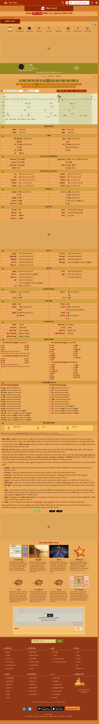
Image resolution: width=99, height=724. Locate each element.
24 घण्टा (51, 76)
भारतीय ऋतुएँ (56, 678)
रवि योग (46, 457)
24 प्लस (58, 76)
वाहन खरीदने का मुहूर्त (58, 659)
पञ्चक (77, 652)
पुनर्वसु (69, 138)
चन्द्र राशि (14, 192)
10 (52, 84)
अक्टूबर (63, 80)
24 (47, 87)
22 (39, 87)
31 (74, 87)
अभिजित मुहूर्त (12, 256)
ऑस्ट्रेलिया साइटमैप (53, 716)
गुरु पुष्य (8, 694)
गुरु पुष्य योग (20, 457)
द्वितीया (20, 141)
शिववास (14, 313)
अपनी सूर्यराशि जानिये (58, 688)
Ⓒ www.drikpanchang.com (83, 691)
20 (31, 87)
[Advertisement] (49, 48)
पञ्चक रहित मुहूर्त (14, 385)
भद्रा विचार (78, 659)
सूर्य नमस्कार (13, 497)
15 (72, 84)
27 (58, 87)
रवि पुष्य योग (13, 457)
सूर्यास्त (63, 129)
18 (23, 87)
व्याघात (20, 144)
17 (80, 84)
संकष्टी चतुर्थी (38, 502)
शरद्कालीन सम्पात (10, 665)
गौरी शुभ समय (33, 681)
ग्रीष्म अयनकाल (10, 662)
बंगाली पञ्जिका (56, 694)
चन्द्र (10, 495)
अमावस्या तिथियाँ (33, 655)
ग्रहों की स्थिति (32, 659)
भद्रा (73, 455)
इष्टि (44, 72)
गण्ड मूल (81, 455)
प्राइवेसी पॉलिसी (84, 692)
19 (27, 87)
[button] (79, 3)
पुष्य (69, 141)
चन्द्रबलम (16, 342)
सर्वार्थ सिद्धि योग (29, 457)
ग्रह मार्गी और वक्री (33, 665)
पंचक (76, 455)
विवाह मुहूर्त (55, 652)
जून (44, 80)
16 (76, 84)
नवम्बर (68, 80)
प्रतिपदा (20, 138)
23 (43, 87)
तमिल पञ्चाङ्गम (33, 678)
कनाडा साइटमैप (69, 716)
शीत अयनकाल (9, 668)
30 (70, 87)
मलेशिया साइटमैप (44, 716)
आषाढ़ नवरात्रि (39, 72)
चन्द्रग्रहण (8, 655)
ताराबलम (65, 342)
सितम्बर (57, 80)
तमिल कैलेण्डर (32, 684)
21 (35, 87)
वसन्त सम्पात (9, 659)
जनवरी (24, 80)
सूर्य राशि (14, 198)
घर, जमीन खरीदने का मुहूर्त (59, 662)
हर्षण (20, 147)
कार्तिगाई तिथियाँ (33, 688)
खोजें (59, 641)
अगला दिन (82, 90)
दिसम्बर (73, 80)
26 (54, 87)
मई (41, 80)
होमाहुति (14, 304)
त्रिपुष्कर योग (53, 72)
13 (64, 84)
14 (68, 84)
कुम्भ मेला (55, 697)
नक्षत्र (64, 138)
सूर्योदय (14, 129)
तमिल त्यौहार (32, 691)
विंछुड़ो (85, 455)
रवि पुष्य (8, 691)
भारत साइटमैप (61, 716)
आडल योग (59, 72)
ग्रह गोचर (31, 668)
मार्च (33, 80)
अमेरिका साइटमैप (29, 716)
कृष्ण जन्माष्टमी (49, 502)
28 (62, 87)
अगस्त (52, 80)
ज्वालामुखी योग (53, 457)
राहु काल (78, 662)
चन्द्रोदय (14, 132)
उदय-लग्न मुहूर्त (62, 385)
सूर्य (12, 495)
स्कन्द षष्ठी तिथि (33, 694)
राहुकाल (14, 271)
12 (60, 84)
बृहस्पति (18, 495)
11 (56, 84)
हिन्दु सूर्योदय (56, 681)
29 (66, 87)
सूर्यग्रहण (8, 652)
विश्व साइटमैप (49, 714)
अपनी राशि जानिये (57, 684)
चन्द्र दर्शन (48, 72)
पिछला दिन (61, 90)
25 (51, 87)
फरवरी (29, 80)
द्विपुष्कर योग (91, 455)
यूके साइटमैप (36, 716)
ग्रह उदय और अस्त (33, 662)
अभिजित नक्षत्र (79, 668)
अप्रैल (37, 80)
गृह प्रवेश (55, 655)
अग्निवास (14, 307)
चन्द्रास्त (63, 132)
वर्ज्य (15, 280)
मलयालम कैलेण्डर (57, 691)
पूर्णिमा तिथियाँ (33, 652)
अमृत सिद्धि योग (39, 457)
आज (71, 90)
